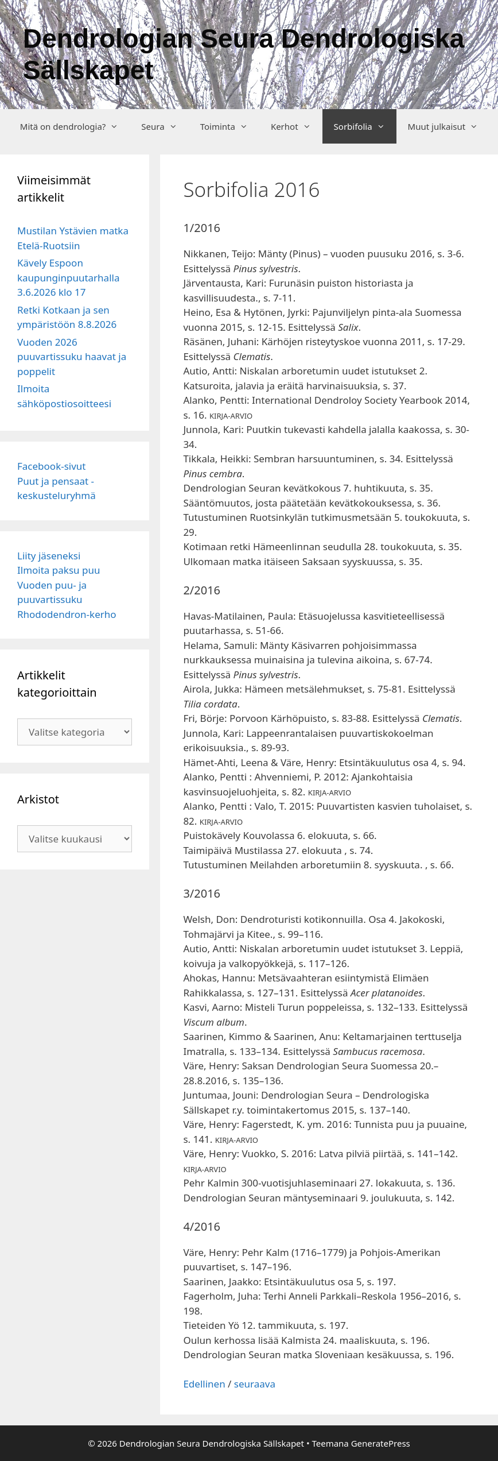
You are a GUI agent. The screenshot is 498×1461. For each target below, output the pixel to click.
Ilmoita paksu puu (58, 570)
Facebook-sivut (51, 466)
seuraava (254, 1383)
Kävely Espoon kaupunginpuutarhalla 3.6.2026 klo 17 (68, 277)
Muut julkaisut (449, 126)
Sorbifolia (365, 126)
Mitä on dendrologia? (75, 126)
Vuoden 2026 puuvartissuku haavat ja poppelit (71, 356)
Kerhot (296, 126)
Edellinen (204, 1383)
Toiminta (229, 126)
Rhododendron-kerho (66, 614)
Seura (164, 126)
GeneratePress (380, 1443)
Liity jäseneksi (48, 555)
